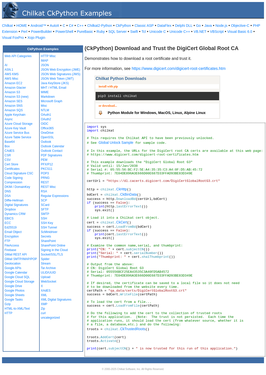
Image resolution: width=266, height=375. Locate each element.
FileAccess (12, 245)
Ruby (101, 32)
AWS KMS (12, 74)
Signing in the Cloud (54, 250)
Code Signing (14, 178)
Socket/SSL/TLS (52, 254)
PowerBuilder (41, 32)
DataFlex (164, 26)
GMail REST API (16, 254)
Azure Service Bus (17, 133)
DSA (8, 196)
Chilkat (7, 26)
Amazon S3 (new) (16, 96)
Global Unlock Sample (116, 143)
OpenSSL (47, 137)
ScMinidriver (49, 232)
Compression (13, 182)
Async (9, 119)
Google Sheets (14, 295)
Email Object (13, 232)
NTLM (45, 110)
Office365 (47, 128)
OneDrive (47, 133)
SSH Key (47, 223)
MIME (45, 92)
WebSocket (48, 281)
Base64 (10, 142)
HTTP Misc (48, 56)
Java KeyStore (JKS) (55, 83)
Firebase (10, 250)
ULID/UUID (48, 272)
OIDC (44, 124)
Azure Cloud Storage (18, 124)
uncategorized (50, 317)
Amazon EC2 (13, 83)
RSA (44, 191)
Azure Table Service (18, 137)
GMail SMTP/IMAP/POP (21, 259)
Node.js (221, 26)
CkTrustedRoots (133, 329)
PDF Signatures (51, 155)
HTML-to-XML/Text (17, 308)
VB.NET (200, 32)
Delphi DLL (183, 26)
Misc (44, 105)
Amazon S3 (12, 92)
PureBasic (85, 32)
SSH (44, 218)
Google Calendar (16, 272)
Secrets (46, 236)
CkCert (121, 222)
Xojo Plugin (36, 38)
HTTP (8, 313)
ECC (8, 223)
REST (45, 182)
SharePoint (48, 241)
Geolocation (13, 263)
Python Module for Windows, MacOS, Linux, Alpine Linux (157, 113)
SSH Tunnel (49, 227)
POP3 (45, 173)
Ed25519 (11, 227)
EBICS (9, 218)
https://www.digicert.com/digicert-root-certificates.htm (179, 68)
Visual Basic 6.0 (239, 32)
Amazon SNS (14, 105)
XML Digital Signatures (56, 299)
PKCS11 (46, 169)
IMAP (44, 60)
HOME (21, 26)
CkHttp (121, 189)
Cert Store (11, 164)
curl (43, 313)
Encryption (12, 236)
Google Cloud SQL (17, 277)
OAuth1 (46, 114)
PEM (44, 160)
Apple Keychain (15, 114)
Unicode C (158, 32)
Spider (45, 259)
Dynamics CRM (15, 214)
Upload (45, 277)
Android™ (38, 26)
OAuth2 (46, 119)
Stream (46, 263)
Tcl (144, 32)
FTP (7, 241)
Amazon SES (13, 101)
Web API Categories (18, 56)
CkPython (123, 26)
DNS (8, 191)
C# (71, 26)
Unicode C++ (179, 32)
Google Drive (13, 286)
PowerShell (64, 32)
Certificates (12, 169)
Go (198, 26)
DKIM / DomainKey (17, 187)
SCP (44, 200)
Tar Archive (48, 268)
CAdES (9, 151)
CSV (8, 160)
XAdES (46, 290)
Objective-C (240, 26)
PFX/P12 (47, 164)
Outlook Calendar (52, 146)
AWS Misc (11, 78)
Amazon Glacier (15, 87)
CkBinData (128, 194)
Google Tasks (14, 299)
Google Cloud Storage (19, 281)
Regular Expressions (55, 196)
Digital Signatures (16, 205)
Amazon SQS (14, 110)
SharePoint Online (53, 245)
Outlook (46, 142)
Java (208, 26)
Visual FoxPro (13, 38)
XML (44, 295)
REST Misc (48, 187)
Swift (134, 32)
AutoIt (54, 26)
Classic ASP (144, 26)
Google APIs (13, 268)
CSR (8, 155)
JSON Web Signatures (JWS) (60, 74)
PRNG (45, 178)
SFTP (45, 209)
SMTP (45, 214)
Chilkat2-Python (99, 26)
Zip (43, 308)
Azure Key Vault (15, 128)
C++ (80, 26)
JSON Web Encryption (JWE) (60, 69)
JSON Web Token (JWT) (57, 78)
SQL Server (117, 32)
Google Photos (14, 290)
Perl (24, 32)
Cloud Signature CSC (19, 173)
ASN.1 (9, 69)
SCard (45, 205)
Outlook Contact (51, 151)
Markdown (48, 96)
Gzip (8, 304)
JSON (45, 65)
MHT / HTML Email (53, 87)
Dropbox (10, 209)
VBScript (217, 32)
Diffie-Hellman (14, 200)
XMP (44, 304)
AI (6, 65)
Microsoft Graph (51, 101)
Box (7, 146)
